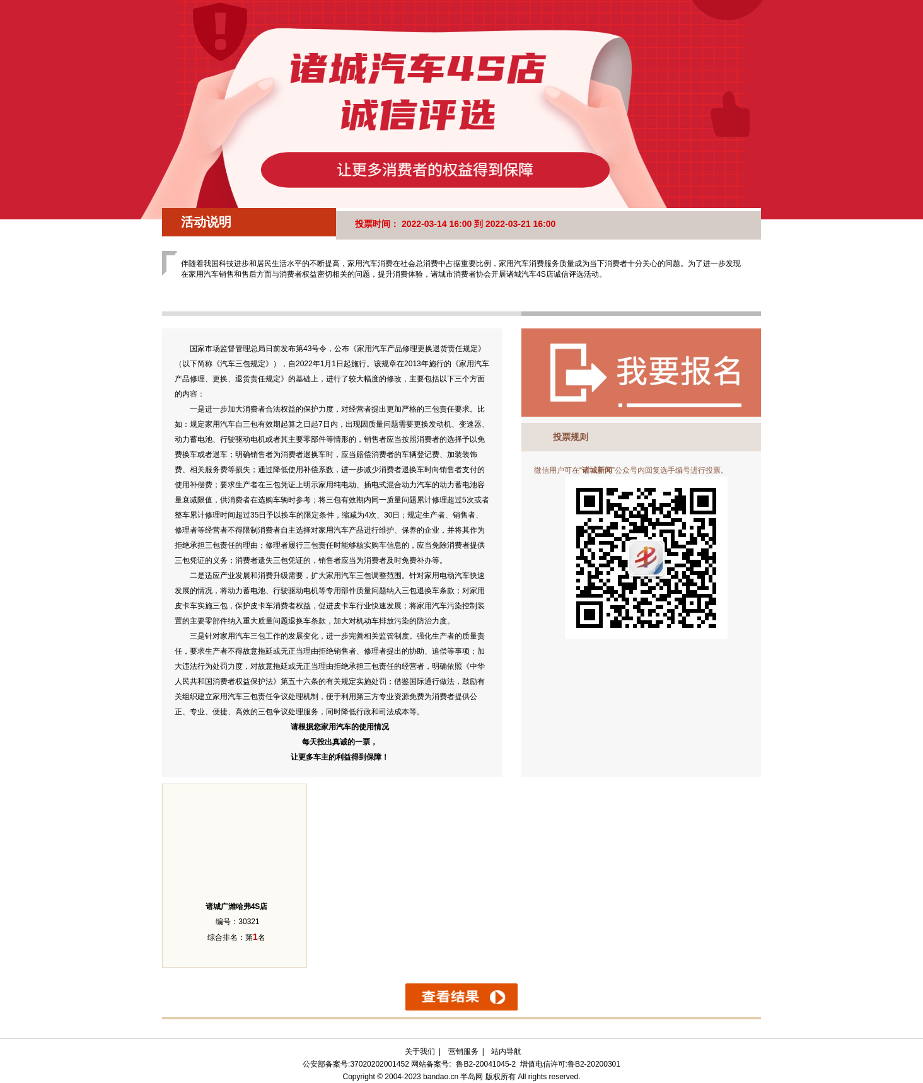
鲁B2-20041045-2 (486, 1064)
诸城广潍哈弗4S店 (237, 906)
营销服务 (463, 1051)
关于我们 (420, 1051)
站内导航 (506, 1051)
